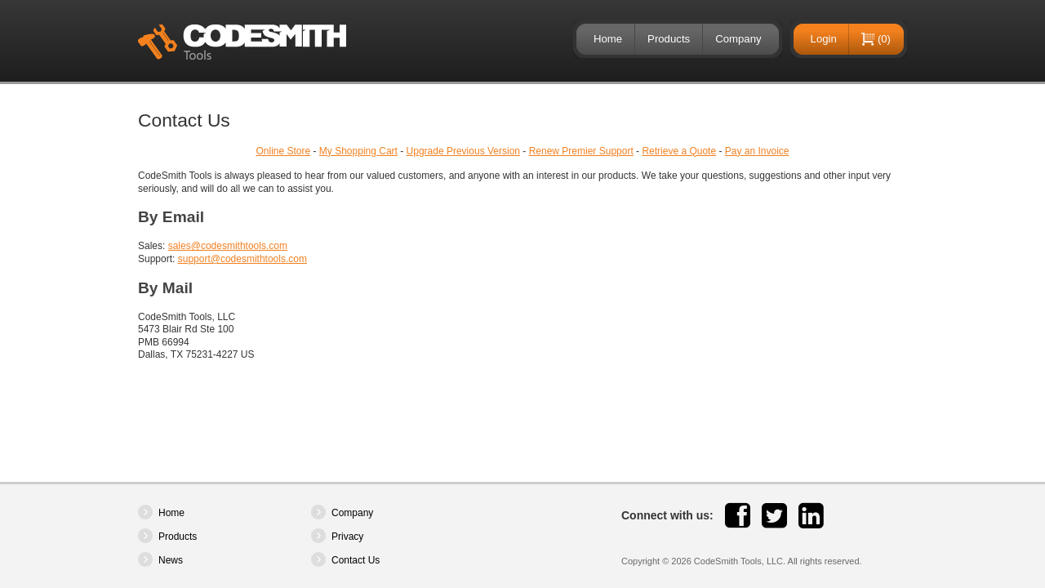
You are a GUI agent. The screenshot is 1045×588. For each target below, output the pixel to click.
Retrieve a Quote (679, 151)
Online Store (283, 151)
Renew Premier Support (581, 151)
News (170, 560)
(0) (884, 39)
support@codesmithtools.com (242, 259)
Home (608, 39)
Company (738, 39)
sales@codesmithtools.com (227, 246)
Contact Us (355, 560)
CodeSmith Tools (242, 42)
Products (668, 39)
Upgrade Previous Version (463, 151)
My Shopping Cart (358, 151)
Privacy (347, 536)
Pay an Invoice (757, 151)
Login (824, 39)
